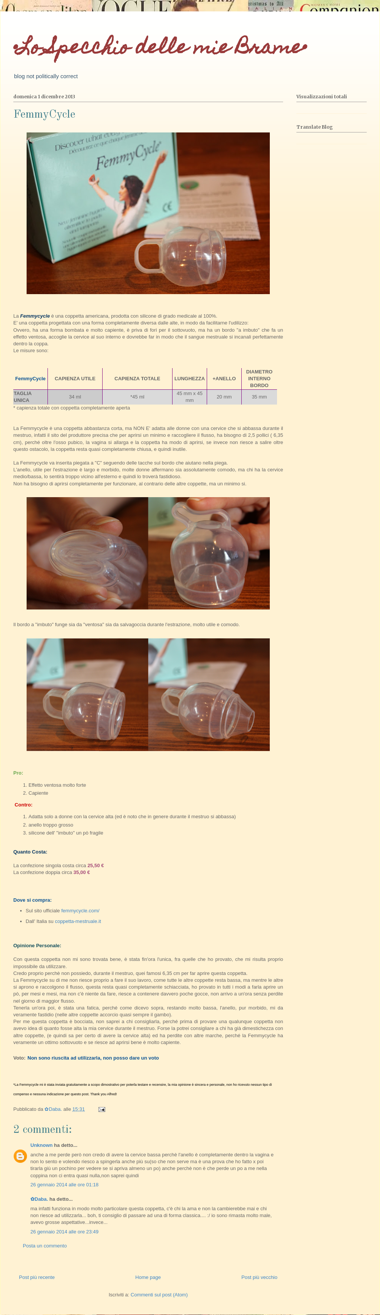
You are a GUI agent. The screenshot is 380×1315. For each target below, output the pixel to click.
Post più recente (37, 1277)
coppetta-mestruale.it (78, 921)
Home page (148, 1277)
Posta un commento (45, 1246)
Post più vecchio (259, 1277)
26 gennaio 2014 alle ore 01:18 (64, 1184)
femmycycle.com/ (80, 910)
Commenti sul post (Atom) (159, 1295)
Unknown (41, 1145)
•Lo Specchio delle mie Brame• (160, 49)
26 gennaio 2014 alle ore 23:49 (64, 1232)
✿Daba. (39, 1199)
